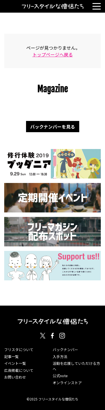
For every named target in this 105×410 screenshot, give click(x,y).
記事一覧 (11, 356)
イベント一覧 (15, 363)
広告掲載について (18, 370)
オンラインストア (67, 382)
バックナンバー (65, 349)
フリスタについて (18, 349)
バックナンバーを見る (52, 126)
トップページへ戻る (52, 54)
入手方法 (60, 356)
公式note (60, 375)
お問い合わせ (15, 377)
